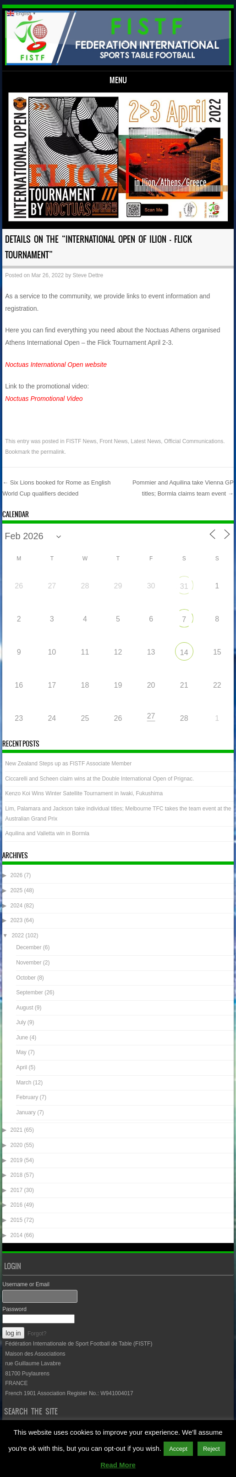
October (26, 978)
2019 (17, 1160)
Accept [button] (178, 1448)
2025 (17, 890)
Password (14, 1309)
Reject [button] (211, 1448)
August (24, 1007)
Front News (113, 441)
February (27, 1097)
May (21, 1052)
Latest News (146, 441)
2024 (17, 905)
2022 (17, 935)
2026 (17, 875)
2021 (17, 1130)
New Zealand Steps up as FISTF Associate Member (68, 763)
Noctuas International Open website (56, 364)
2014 (17, 1235)
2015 (17, 1220)
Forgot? (36, 1333)
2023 (17, 920)
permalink (53, 452)
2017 (17, 1190)
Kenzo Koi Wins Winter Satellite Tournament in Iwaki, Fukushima (84, 793)
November (28, 962)
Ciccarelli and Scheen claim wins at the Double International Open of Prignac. (99, 779)
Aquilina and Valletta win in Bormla (47, 833)
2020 (17, 1145)
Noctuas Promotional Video (43, 398)
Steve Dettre (88, 275)
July (21, 1022)
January (26, 1112)
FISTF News (81, 441)
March (23, 1082)
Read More (118, 1465)
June (22, 1037)
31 (184, 586)
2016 (17, 1205)
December (28, 947)
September (29, 992)
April (21, 1067)
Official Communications (193, 441)
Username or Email (25, 1284)
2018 (17, 1175)
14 (184, 652)
